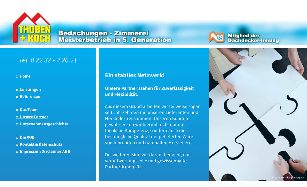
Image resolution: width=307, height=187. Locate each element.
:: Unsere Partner (32, 117)
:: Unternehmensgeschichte (42, 124)
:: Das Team (26, 110)
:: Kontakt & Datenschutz (39, 144)
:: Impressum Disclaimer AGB (43, 151)
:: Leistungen (28, 90)
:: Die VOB (25, 137)
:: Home (23, 76)
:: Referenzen (29, 97)
